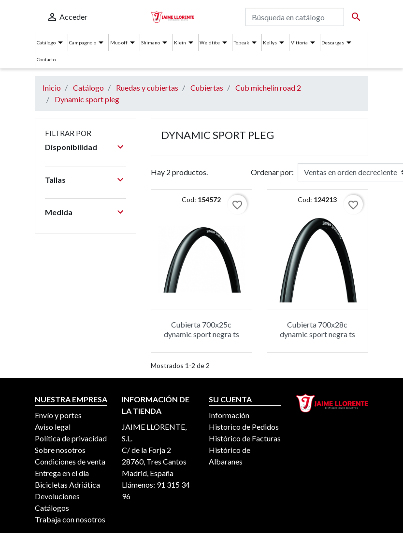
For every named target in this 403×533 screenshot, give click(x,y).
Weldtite (210, 42)
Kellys (270, 42)
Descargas (332, 42)
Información (229, 415)
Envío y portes (58, 415)
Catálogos (52, 507)
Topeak (241, 42)
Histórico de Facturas (245, 438)
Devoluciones (57, 496)
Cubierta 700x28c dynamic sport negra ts (317, 329)
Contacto (46, 59)
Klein (180, 42)
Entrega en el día (62, 473)
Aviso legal (53, 426)
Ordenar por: (272, 172)
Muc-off (119, 42)
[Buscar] (294, 17)
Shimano (150, 42)
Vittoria (299, 42)
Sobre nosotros (60, 449)
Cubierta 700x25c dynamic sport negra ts (201, 329)
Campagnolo (82, 42)
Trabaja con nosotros (70, 519)
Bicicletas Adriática (67, 484)
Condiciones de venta (70, 461)
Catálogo (46, 42)
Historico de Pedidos (244, 426)
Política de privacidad (71, 438)
